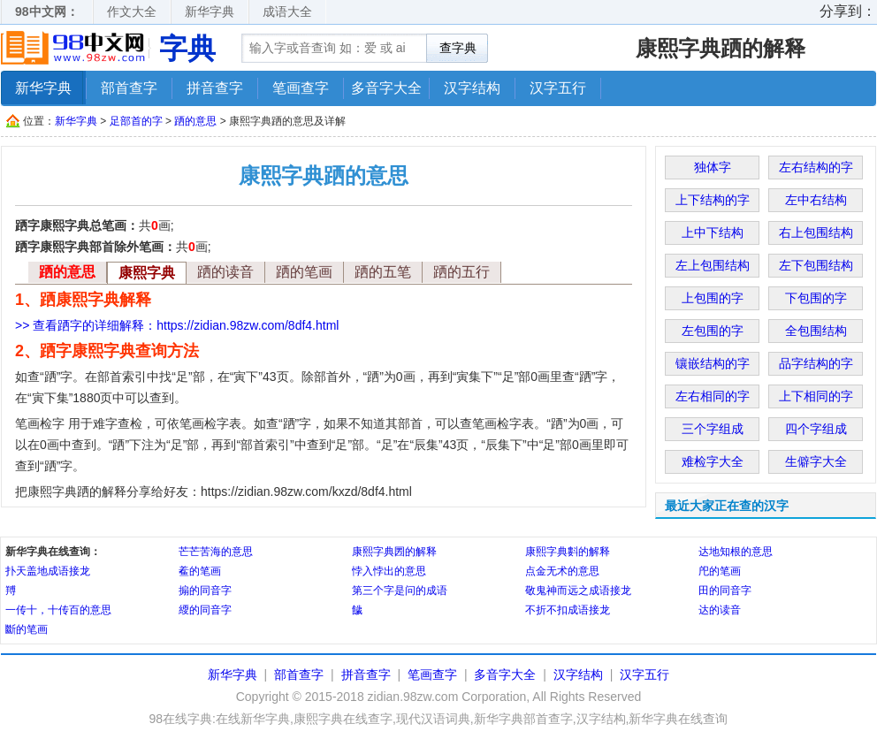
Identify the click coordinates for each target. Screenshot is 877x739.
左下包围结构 (816, 265)
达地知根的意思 (735, 551)
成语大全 (287, 11)
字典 (187, 49)
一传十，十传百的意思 (58, 610)
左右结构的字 (816, 167)
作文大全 (131, 11)
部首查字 (129, 87)
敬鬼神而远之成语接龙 (578, 590)
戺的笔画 (719, 571)
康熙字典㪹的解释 (567, 551)
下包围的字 (816, 298)
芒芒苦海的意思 (216, 551)
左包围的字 (713, 331)
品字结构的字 (816, 363)
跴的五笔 (383, 271)
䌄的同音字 (205, 610)
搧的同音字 (205, 590)
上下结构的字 (712, 200)
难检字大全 (713, 461)
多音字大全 (386, 87)
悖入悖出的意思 (389, 571)
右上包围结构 (816, 232)
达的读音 (719, 610)
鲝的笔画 (200, 571)
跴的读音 (225, 271)
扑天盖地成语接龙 (47, 571)
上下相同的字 (816, 396)
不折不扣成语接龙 (567, 610)
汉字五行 (558, 87)
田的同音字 (724, 590)
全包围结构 (816, 331)
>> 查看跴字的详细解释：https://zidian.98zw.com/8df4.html (177, 325)
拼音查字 (215, 87)
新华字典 (209, 11)
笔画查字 (300, 87)
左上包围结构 (712, 265)
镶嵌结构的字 (712, 363)
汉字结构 (472, 87)
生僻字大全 (816, 461)
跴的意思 (195, 121)
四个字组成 (816, 429)
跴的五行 (461, 271)
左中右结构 (816, 200)
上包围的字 (713, 298)
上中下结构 (713, 232)
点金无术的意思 (562, 571)
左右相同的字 (712, 396)
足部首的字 (136, 121)
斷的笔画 (26, 629)
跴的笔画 (304, 271)
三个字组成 (713, 429)
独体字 (712, 167)
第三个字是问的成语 (399, 590)
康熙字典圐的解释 (394, 551)
